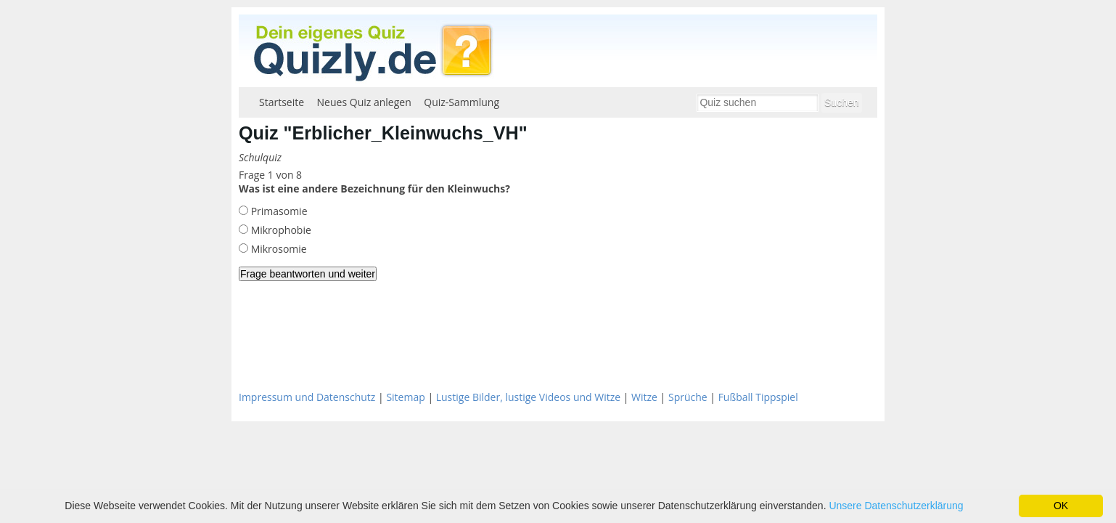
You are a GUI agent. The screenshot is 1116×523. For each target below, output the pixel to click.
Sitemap (405, 397)
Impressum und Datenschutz (307, 397)
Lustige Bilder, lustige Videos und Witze (528, 397)
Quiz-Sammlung (461, 102)
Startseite (281, 102)
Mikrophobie (279, 230)
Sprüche (687, 397)
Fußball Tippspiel (758, 397)
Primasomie (278, 211)
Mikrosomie (277, 249)
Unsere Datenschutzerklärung (896, 505)
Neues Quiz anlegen (364, 102)
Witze (644, 397)
